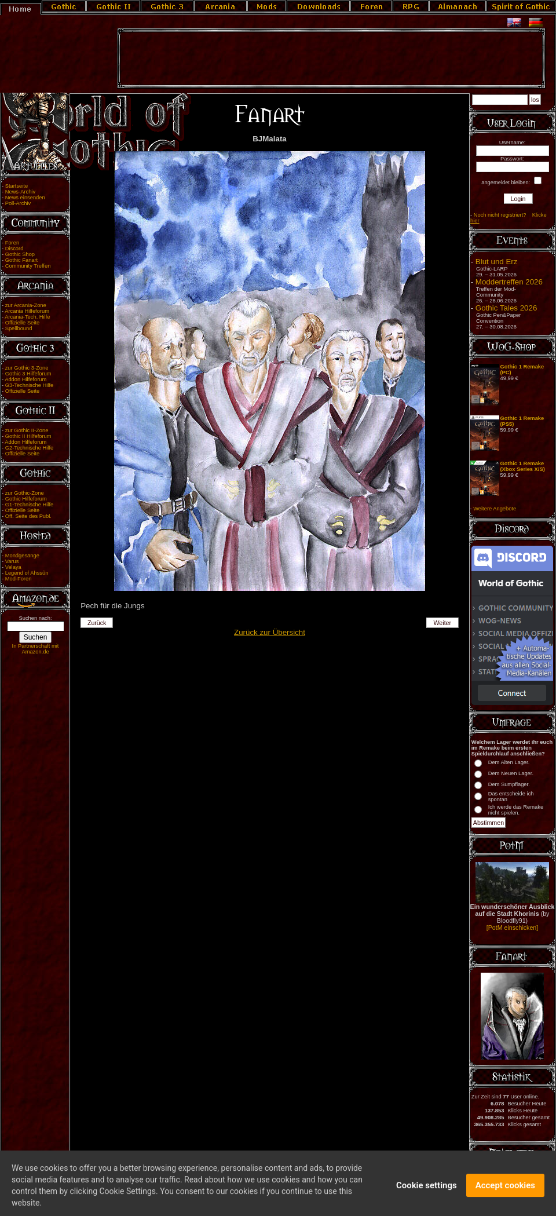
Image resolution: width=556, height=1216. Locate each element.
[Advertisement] (331, 58)
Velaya (13, 567)
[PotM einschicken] (512, 927)
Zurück (97, 622)
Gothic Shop (20, 254)
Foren (12, 243)
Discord (14, 248)
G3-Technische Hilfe (29, 385)
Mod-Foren (18, 579)
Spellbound (18, 328)
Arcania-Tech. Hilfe (27, 317)
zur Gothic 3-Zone (27, 368)
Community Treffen (28, 266)
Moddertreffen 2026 (509, 281)
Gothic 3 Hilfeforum (28, 374)
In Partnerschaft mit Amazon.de (35, 649)
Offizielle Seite (22, 323)
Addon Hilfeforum (25, 379)
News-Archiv (20, 192)
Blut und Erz (496, 261)
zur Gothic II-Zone (27, 430)
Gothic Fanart (21, 260)
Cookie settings (426, 1193)
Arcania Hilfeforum (27, 311)
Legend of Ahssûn (27, 573)
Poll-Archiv (18, 203)
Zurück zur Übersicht (269, 632)
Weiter (443, 622)
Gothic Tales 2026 (506, 308)
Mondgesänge (22, 555)
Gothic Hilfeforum (26, 499)
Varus (12, 561)
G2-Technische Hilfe (29, 448)
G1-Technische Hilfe (29, 504)
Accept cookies (505, 1193)
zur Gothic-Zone (24, 493)
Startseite (16, 186)
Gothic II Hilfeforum (28, 436)
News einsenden (25, 197)
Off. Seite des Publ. (28, 516)
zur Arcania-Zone (25, 305)
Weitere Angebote (494, 509)
